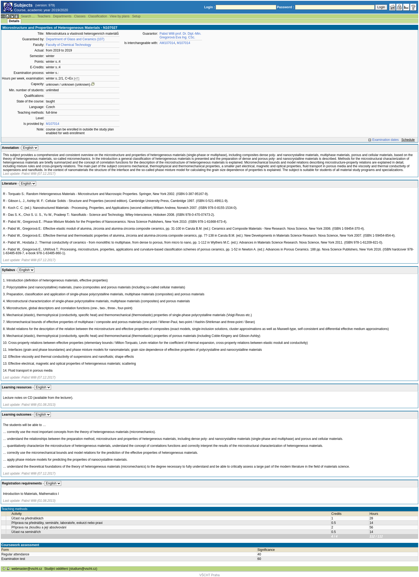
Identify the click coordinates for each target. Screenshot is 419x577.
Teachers (44, 16)
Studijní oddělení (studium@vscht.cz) (70, 569)
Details (14, 21)
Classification (97, 16)
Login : (209, 7)
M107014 (52, 124)
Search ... (27, 16)
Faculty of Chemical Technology (68, 45)
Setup (136, 16)
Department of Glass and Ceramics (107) (75, 39)
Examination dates (385, 140)
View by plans (120, 16)
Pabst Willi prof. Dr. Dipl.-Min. (180, 33)
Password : (285, 7)
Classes (80, 16)
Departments (62, 16)
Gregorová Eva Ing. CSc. (177, 37)
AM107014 (167, 43)
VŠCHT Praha (209, 575)
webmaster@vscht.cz (26, 569)
